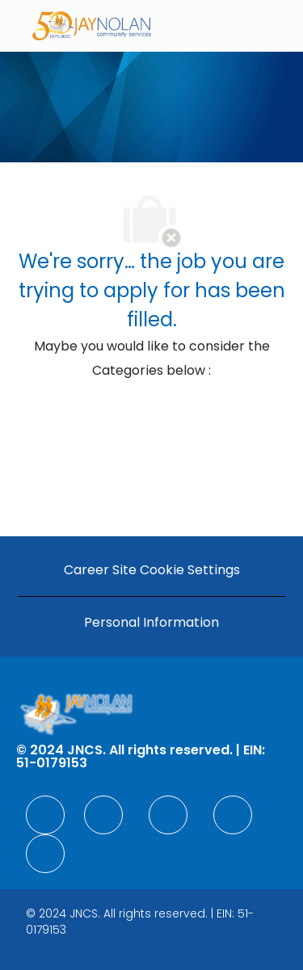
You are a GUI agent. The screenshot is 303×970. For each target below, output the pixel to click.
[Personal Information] (151, 623)
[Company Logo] (92, 24)
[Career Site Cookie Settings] (152, 570)
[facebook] (45, 815)
